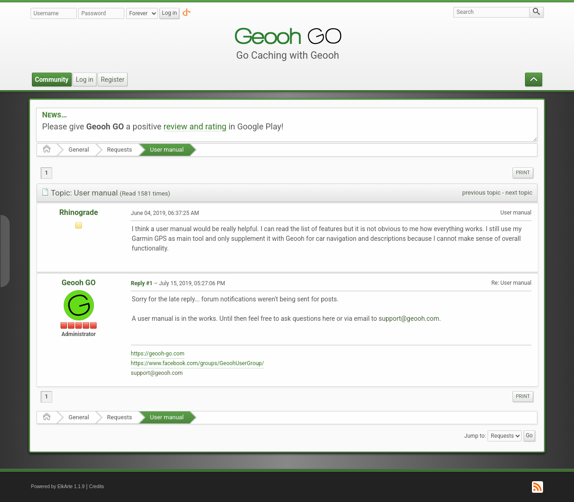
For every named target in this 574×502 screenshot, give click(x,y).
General (78, 149)
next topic (519, 192)
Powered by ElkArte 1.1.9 (58, 486)
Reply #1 (142, 283)
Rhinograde (78, 212)
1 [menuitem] (46, 173)
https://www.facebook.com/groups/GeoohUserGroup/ (197, 363)
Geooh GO (78, 282)
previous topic (481, 192)
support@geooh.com (409, 318)
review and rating (195, 126)
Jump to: (475, 436)
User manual (167, 149)
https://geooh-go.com (157, 353)
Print (523, 173)
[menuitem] (523, 172)
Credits (96, 486)
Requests (119, 149)
